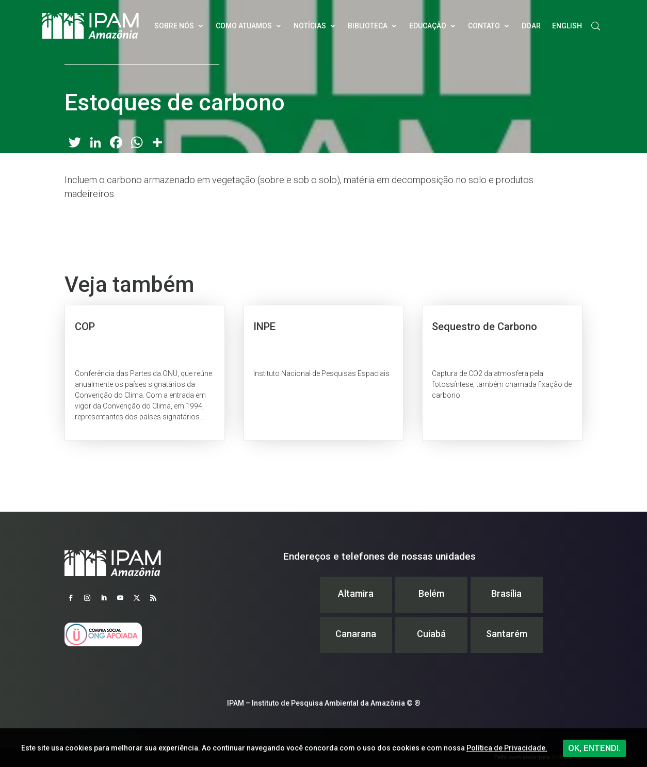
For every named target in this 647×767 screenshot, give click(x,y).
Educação (427, 26)
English (567, 26)
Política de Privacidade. (506, 748)
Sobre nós (174, 26)
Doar (531, 26)
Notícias (310, 26)
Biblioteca (367, 26)
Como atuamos (244, 26)
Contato (484, 26)
